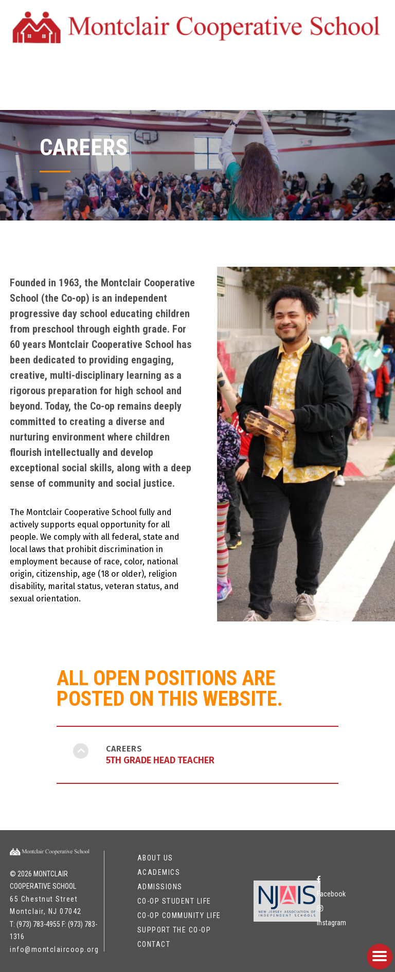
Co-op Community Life (179, 915)
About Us (155, 858)
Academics (159, 872)
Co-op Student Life (174, 901)
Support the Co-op (174, 930)
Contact (154, 944)
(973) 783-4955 (38, 924)
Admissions (160, 887)
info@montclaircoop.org (54, 949)
